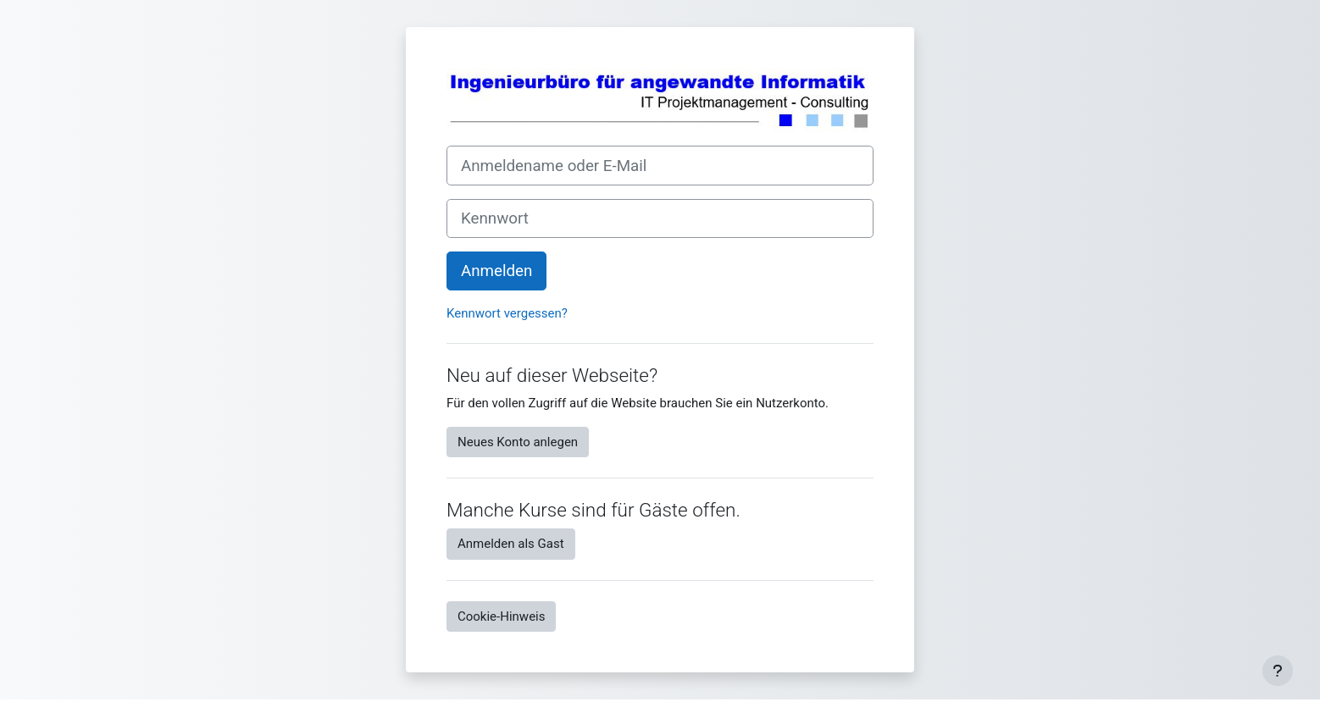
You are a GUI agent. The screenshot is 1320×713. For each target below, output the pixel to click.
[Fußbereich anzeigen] (1277, 670)
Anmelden (496, 271)
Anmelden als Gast (511, 543)
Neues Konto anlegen (518, 442)
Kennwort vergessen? (507, 313)
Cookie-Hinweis (501, 616)
